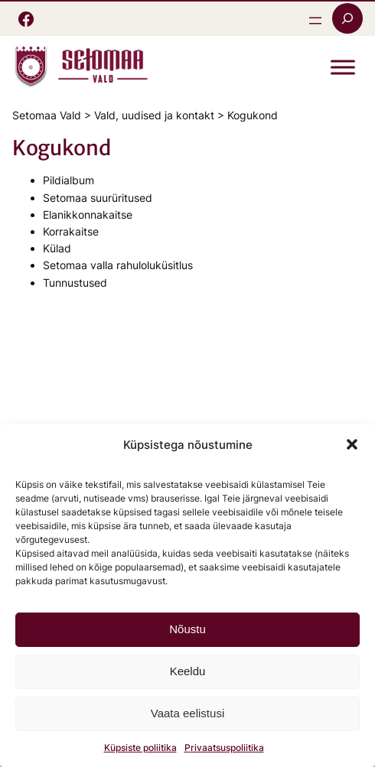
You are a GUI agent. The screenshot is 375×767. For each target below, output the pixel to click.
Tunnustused (75, 282)
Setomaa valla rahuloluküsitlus (118, 264)
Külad (57, 248)
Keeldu (188, 671)
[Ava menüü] (315, 20)
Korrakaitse (71, 231)
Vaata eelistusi (187, 713)
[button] (352, 444)
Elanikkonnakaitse (87, 214)
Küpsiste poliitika (140, 747)
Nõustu (187, 628)
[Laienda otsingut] (347, 18)
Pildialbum (68, 180)
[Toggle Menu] (343, 67)
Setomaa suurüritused (97, 197)
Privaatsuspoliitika (224, 747)
